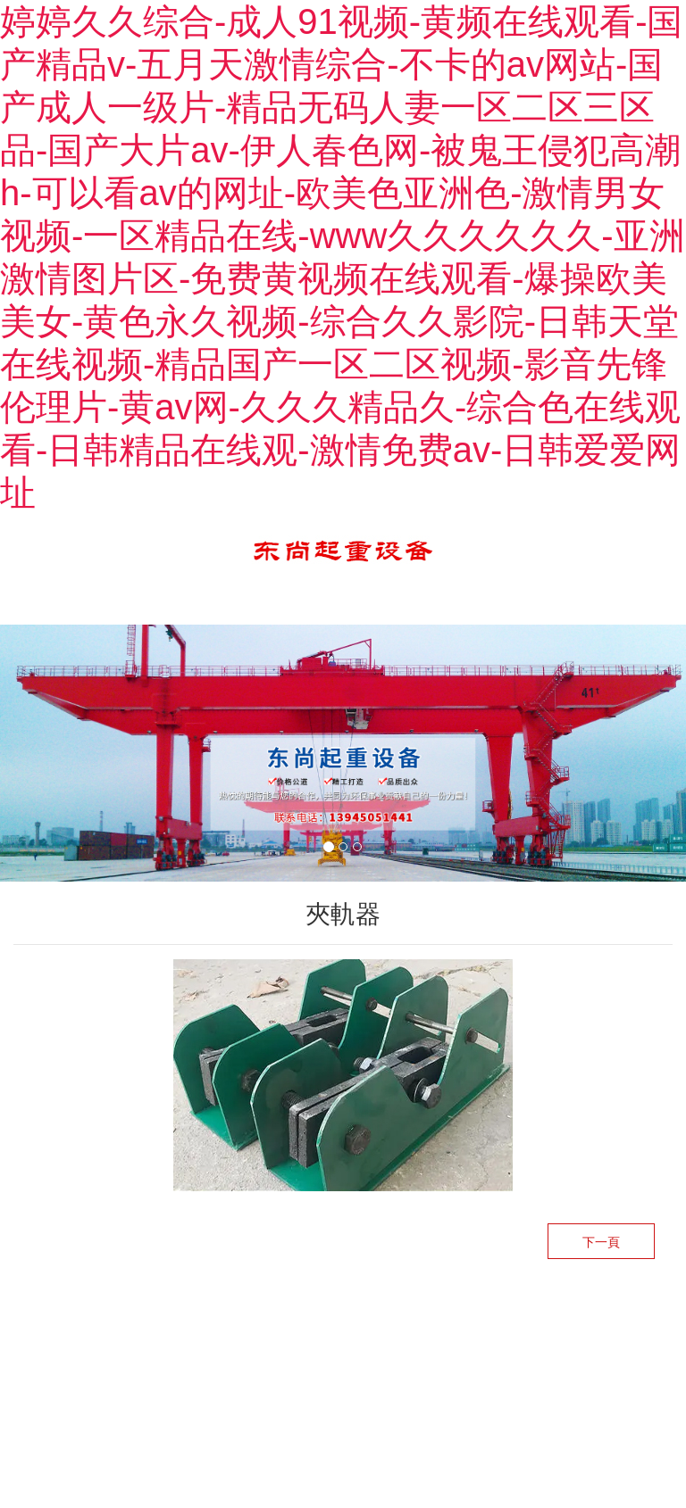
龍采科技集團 (371, 1321)
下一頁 (601, 1242)
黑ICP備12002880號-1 (491, 1321)
